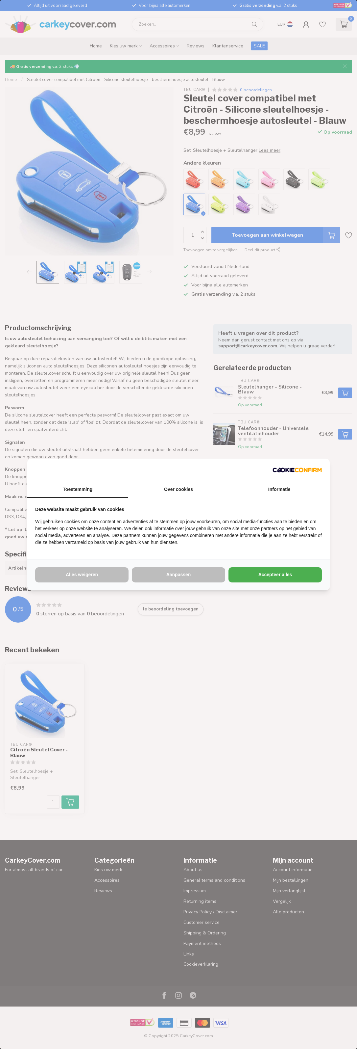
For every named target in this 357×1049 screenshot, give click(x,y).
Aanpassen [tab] (178, 574)
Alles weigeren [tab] (82, 574)
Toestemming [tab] (77, 489)
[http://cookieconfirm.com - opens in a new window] (297, 470)
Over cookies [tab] (178, 489)
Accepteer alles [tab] (275, 574)
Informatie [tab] (279, 489)
